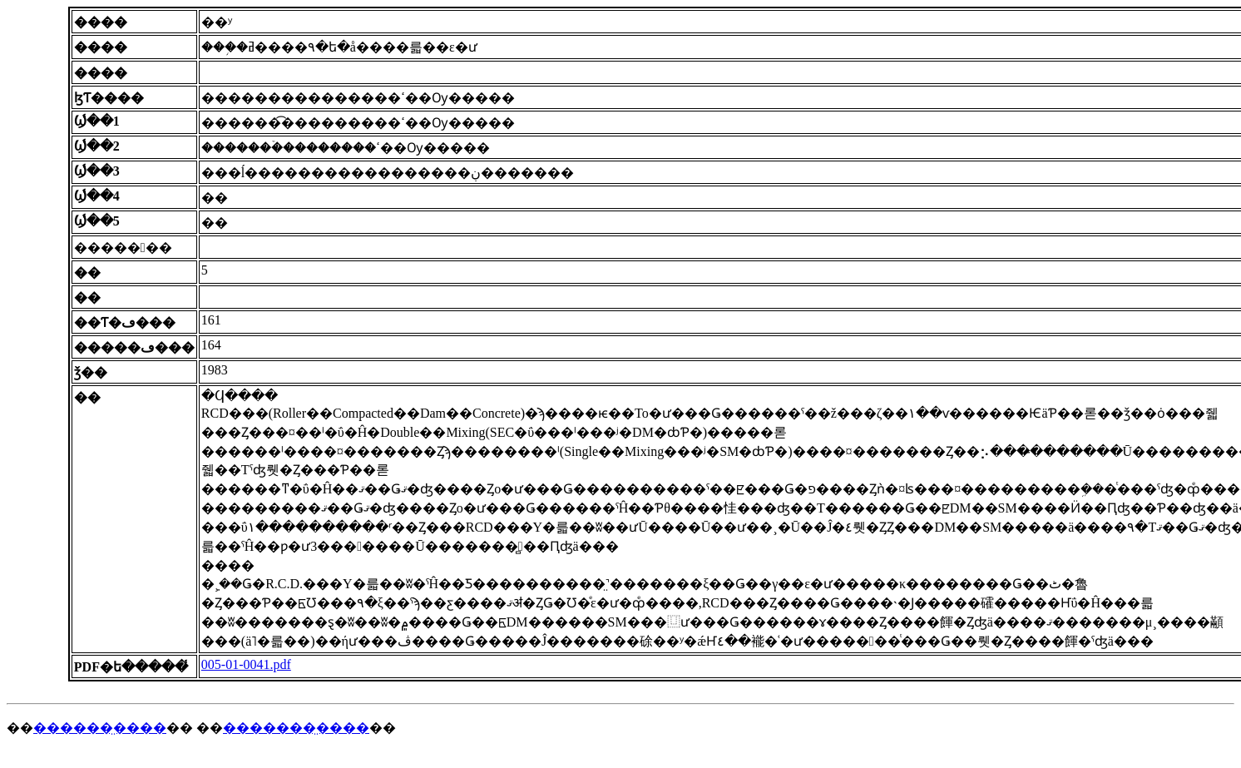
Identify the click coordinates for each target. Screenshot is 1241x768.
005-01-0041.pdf (246, 664)
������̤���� (99, 728)
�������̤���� (296, 728)
